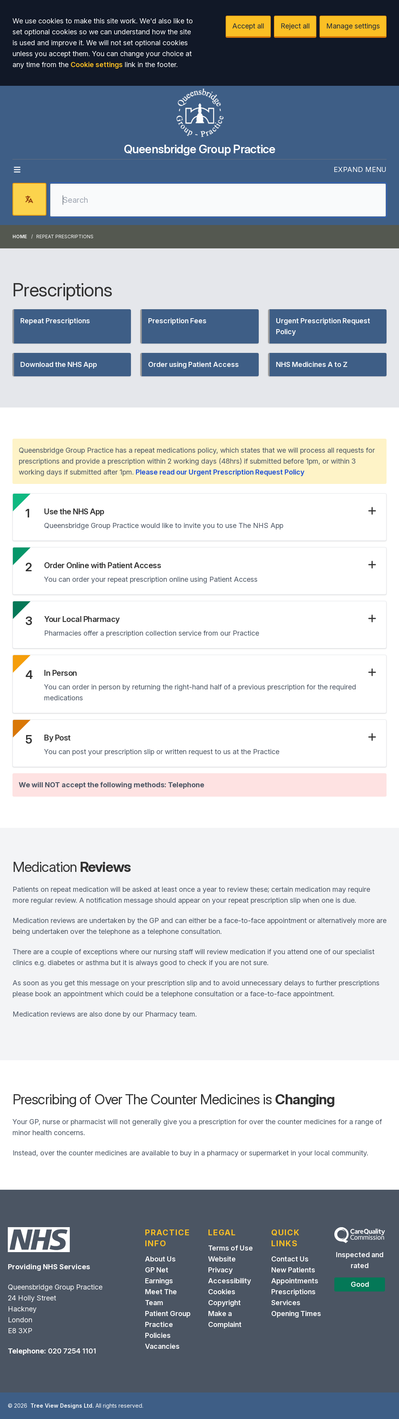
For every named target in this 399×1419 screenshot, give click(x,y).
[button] (71, 326)
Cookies (221, 1292)
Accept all (248, 26)
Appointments (294, 1281)
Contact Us (290, 1259)
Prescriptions (293, 1292)
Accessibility (229, 1281)
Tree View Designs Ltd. (62, 1405)
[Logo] (199, 114)
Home (19, 236)
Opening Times (296, 1313)
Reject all (295, 26)
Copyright (224, 1303)
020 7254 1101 (72, 1351)
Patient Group (168, 1313)
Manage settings (353, 26)
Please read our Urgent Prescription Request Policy (220, 472)
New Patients (293, 1270)
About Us (160, 1259)
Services (285, 1303)
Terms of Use (230, 1248)
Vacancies (162, 1346)
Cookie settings (97, 64)
